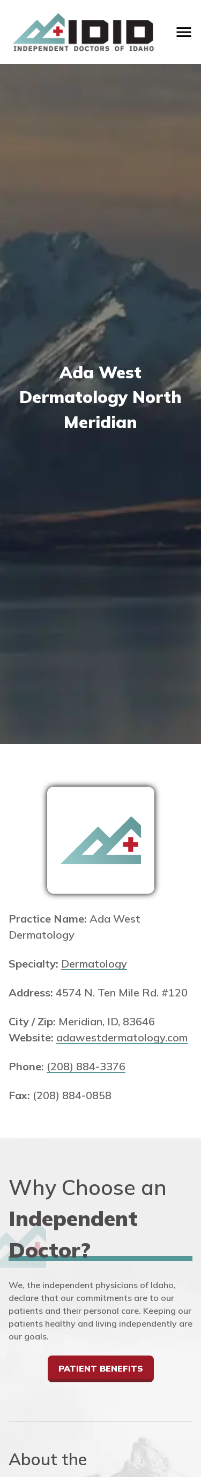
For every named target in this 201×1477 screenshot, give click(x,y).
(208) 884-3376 (86, 1066)
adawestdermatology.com (122, 1037)
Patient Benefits (100, 1368)
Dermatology (94, 963)
